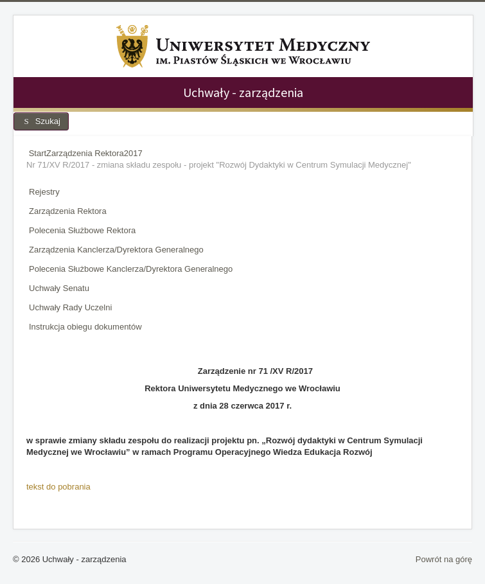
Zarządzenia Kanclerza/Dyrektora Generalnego (116, 249)
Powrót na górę (444, 559)
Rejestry (44, 192)
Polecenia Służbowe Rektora (82, 230)
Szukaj (41, 121)
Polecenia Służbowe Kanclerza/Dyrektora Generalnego (131, 269)
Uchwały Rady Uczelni (70, 307)
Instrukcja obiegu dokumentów (85, 327)
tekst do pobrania (58, 486)
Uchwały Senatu (59, 288)
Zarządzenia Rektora (68, 211)
